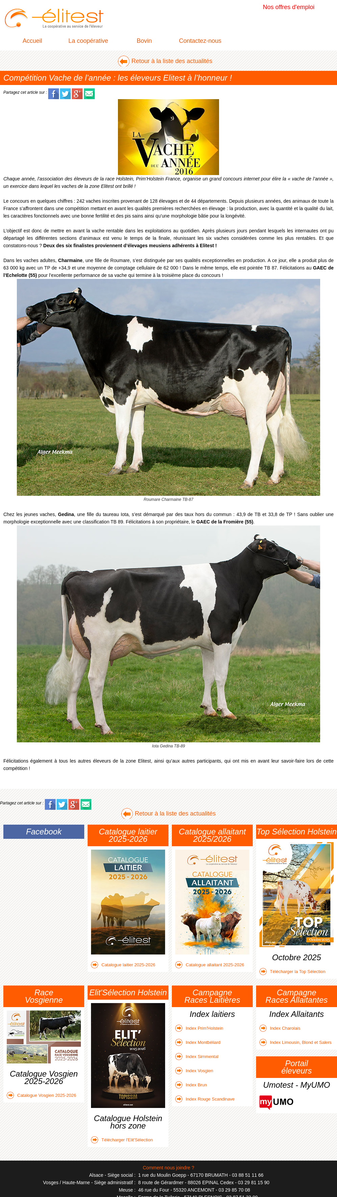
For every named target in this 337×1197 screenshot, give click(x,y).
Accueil (32, 40)
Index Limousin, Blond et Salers (295, 1042)
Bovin (144, 40)
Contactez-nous (200, 40)
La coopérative (88, 40)
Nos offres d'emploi (288, 7)
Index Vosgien (194, 1070)
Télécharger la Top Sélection (292, 971)
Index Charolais (279, 1028)
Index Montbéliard (197, 1042)
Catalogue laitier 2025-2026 (123, 964)
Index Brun (191, 1084)
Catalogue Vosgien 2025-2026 (41, 1095)
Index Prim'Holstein (199, 1028)
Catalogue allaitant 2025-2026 (209, 964)
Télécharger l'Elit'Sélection (122, 1139)
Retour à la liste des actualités (171, 61)
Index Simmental (196, 1056)
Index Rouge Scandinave (205, 1099)
